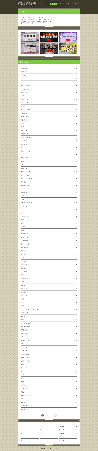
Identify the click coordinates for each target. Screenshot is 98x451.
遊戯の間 (68, 3)
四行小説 (23, 62)
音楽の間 (60, 3)
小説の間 (53, 3)
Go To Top (49, 26)
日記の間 (76, 3)
